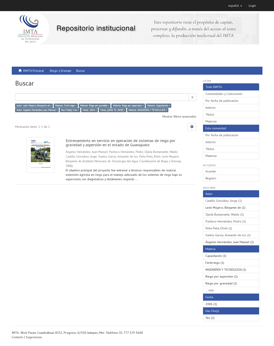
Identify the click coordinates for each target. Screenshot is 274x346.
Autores (210, 108)
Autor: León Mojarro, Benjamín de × (33, 105)
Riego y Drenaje (60, 71)
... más (209, 290)
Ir (192, 97)
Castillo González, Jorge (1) (223, 201)
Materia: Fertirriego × (65, 105)
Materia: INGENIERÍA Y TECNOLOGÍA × (147, 110)
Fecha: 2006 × (90, 110)
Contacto (17, 337)
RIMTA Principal (33, 71)
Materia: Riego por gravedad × (94, 105)
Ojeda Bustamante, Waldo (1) (224, 214)
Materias (211, 121)
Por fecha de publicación (221, 101)
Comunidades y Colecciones (223, 94)
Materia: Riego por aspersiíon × (128, 105)
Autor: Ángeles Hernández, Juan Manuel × (36, 110)
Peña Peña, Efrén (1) (218, 228)
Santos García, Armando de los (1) (227, 235)
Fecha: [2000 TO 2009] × (112, 110)
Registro (210, 178)
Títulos (209, 114)
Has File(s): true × (70, 110)
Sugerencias (34, 337)
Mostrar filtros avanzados (179, 116)
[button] (235, 5)
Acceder (210, 171)
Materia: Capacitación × (158, 105)
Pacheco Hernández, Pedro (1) (225, 221)
